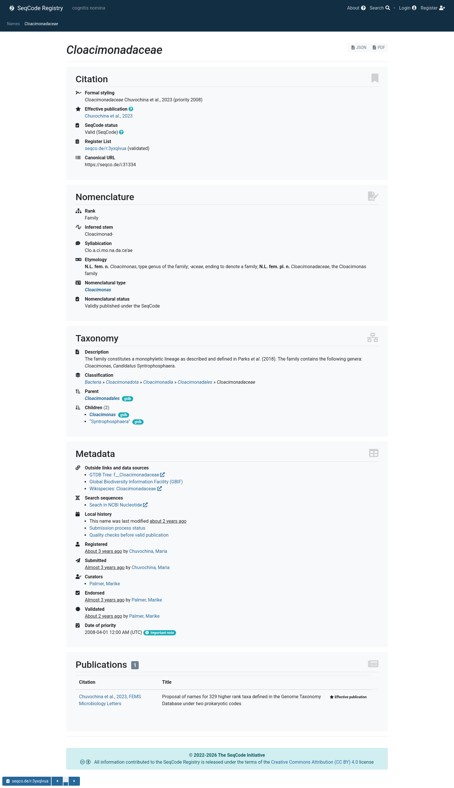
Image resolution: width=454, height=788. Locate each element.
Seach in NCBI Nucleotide (118, 505)
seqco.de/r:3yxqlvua (106, 148)
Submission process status (117, 528)
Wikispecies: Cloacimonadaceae (125, 488)
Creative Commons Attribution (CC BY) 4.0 (315, 762)
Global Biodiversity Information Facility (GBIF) (136, 481)
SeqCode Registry (36, 8)
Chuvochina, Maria (148, 551)
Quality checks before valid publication (129, 535)
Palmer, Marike (104, 583)
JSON (358, 47)
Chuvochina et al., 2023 (109, 116)
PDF (378, 47)
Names (13, 23)
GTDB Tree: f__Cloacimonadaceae (127, 475)
